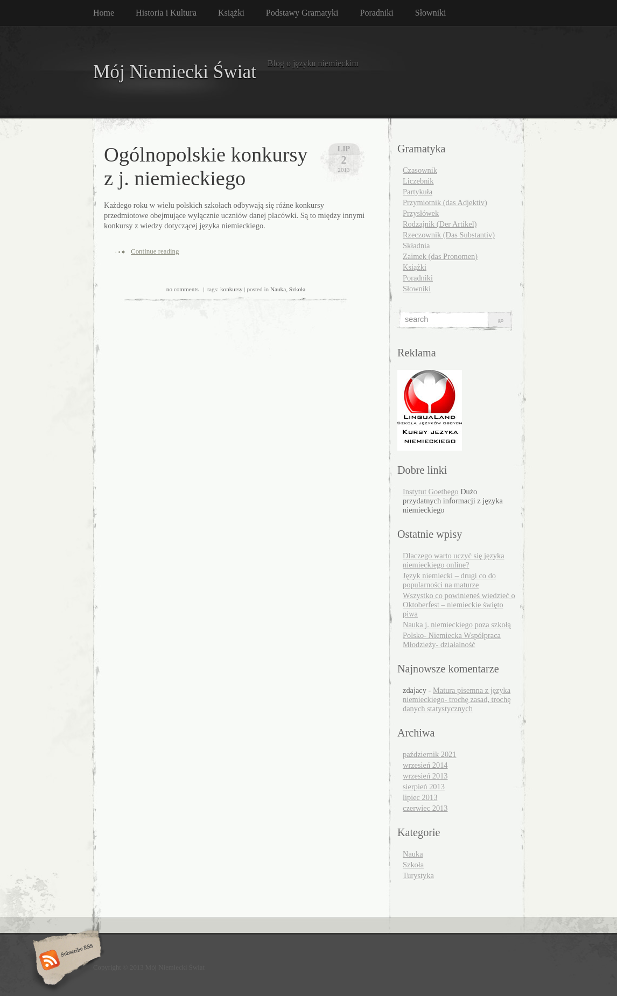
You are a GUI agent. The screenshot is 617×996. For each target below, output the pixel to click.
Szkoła (297, 289)
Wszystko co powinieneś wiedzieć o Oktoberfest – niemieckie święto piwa (459, 604)
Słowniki (430, 12)
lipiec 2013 (420, 797)
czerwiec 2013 (425, 808)
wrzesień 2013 (425, 775)
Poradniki (377, 12)
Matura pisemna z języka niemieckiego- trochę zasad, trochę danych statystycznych (457, 699)
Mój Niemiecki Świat (174, 71)
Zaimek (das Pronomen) (440, 256)
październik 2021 (430, 754)
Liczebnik (418, 181)
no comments (182, 289)
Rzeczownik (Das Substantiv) (449, 234)
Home (103, 12)
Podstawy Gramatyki (302, 12)
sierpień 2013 (424, 786)
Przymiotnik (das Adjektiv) (445, 202)
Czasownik (420, 170)
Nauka (278, 289)
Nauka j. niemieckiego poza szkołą (457, 624)
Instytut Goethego (431, 491)
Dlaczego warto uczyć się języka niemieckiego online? (453, 560)
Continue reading (155, 251)
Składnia (416, 245)
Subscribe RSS (65, 961)
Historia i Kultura (166, 12)
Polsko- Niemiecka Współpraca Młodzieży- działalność (452, 640)
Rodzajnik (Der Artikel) (439, 224)
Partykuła (417, 191)
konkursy (231, 289)
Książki (231, 12)
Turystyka (418, 875)
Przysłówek (421, 213)
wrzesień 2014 (425, 765)
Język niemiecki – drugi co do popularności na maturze (449, 580)
